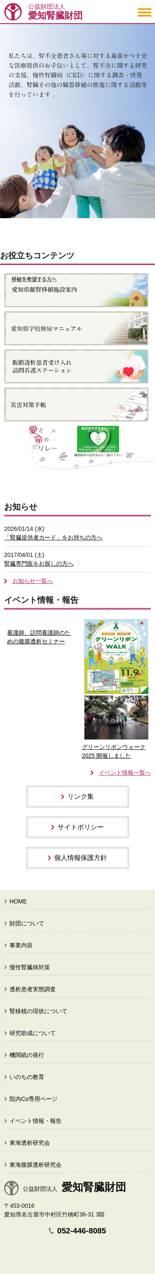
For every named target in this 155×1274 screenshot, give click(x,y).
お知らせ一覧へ (32, 581)
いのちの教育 (27, 1077)
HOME (18, 901)
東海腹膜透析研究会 (36, 1164)
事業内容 (21, 945)
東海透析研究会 (30, 1142)
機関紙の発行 (27, 1055)
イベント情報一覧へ (125, 772)
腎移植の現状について (38, 1011)
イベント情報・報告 (36, 1120)
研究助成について (33, 1033)
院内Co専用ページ (33, 1099)
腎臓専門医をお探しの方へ (39, 563)
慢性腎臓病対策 (30, 967)
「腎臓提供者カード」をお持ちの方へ (53, 537)
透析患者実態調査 (33, 989)
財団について (27, 923)
